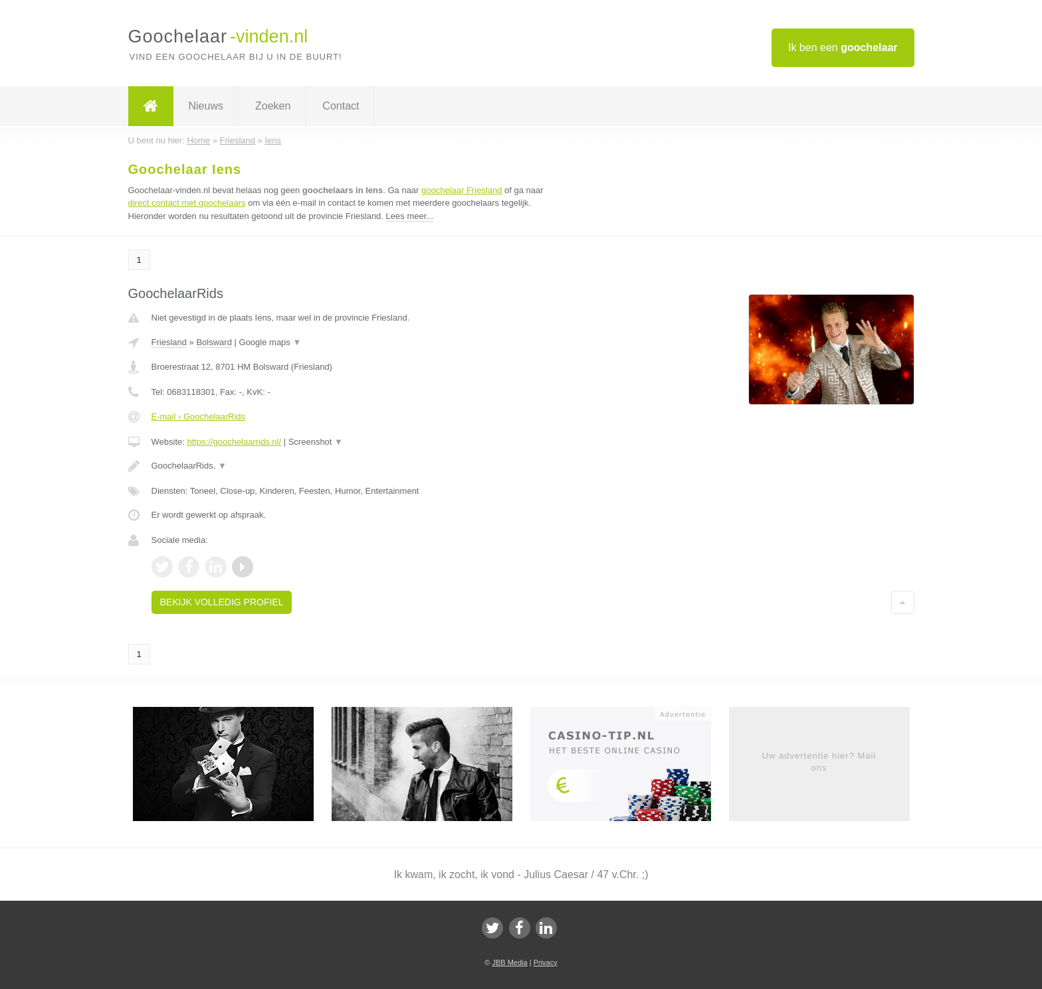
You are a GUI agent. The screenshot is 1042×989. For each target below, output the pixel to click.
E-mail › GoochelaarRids (199, 416)
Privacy (546, 962)
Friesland (169, 342)
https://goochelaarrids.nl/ (234, 442)
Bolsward (213, 342)
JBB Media (509, 962)
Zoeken (272, 106)
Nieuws (206, 106)
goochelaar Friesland (461, 190)
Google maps (270, 342)
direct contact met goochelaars (187, 203)
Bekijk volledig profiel (222, 602)
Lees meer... (410, 216)
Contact (340, 106)
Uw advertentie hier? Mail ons (819, 762)
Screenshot (315, 442)
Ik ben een (843, 47)
